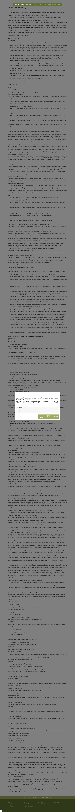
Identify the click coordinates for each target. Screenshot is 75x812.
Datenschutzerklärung (19, 416)
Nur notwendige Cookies (34, 417)
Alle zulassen (54, 416)
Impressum (24, 416)
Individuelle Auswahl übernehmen (44, 417)
